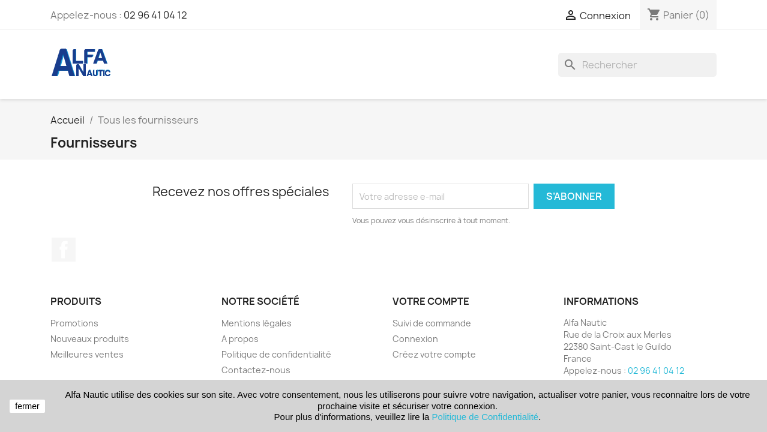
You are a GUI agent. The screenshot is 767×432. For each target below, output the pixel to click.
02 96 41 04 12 (155, 15)
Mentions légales (256, 323)
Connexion (415, 338)
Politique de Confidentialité (485, 417)
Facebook (64, 250)
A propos (240, 338)
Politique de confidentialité (276, 354)
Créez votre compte (434, 354)
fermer (27, 406)
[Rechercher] (637, 65)
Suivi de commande (432, 323)
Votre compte (431, 301)
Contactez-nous (255, 370)
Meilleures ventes (87, 354)
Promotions (74, 323)
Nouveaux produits (89, 338)
